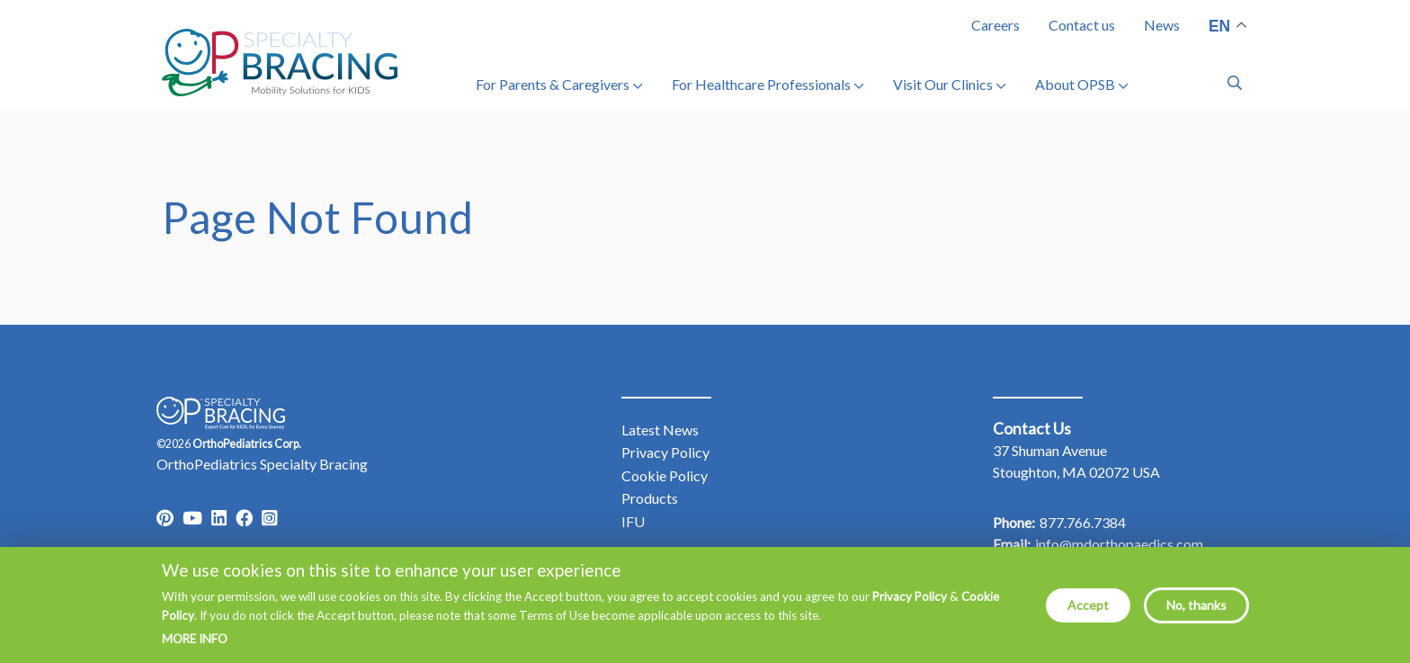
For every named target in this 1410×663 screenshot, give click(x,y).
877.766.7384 (1083, 522)
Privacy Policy (909, 605)
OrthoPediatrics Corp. (246, 444)
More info (195, 648)
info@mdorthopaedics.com (1119, 543)
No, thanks (1196, 613)
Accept (1088, 613)
